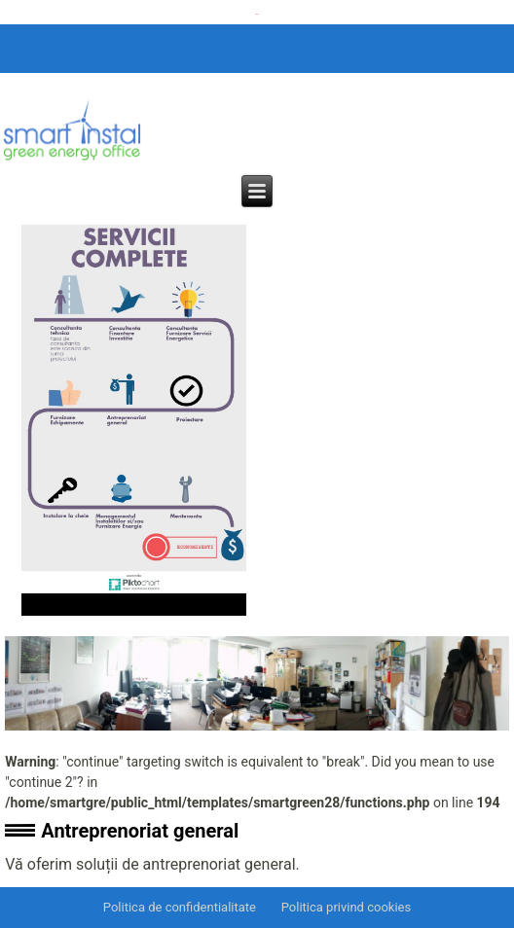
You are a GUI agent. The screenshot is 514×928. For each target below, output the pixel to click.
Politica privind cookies (346, 907)
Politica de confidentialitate (179, 907)
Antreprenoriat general (140, 830)
